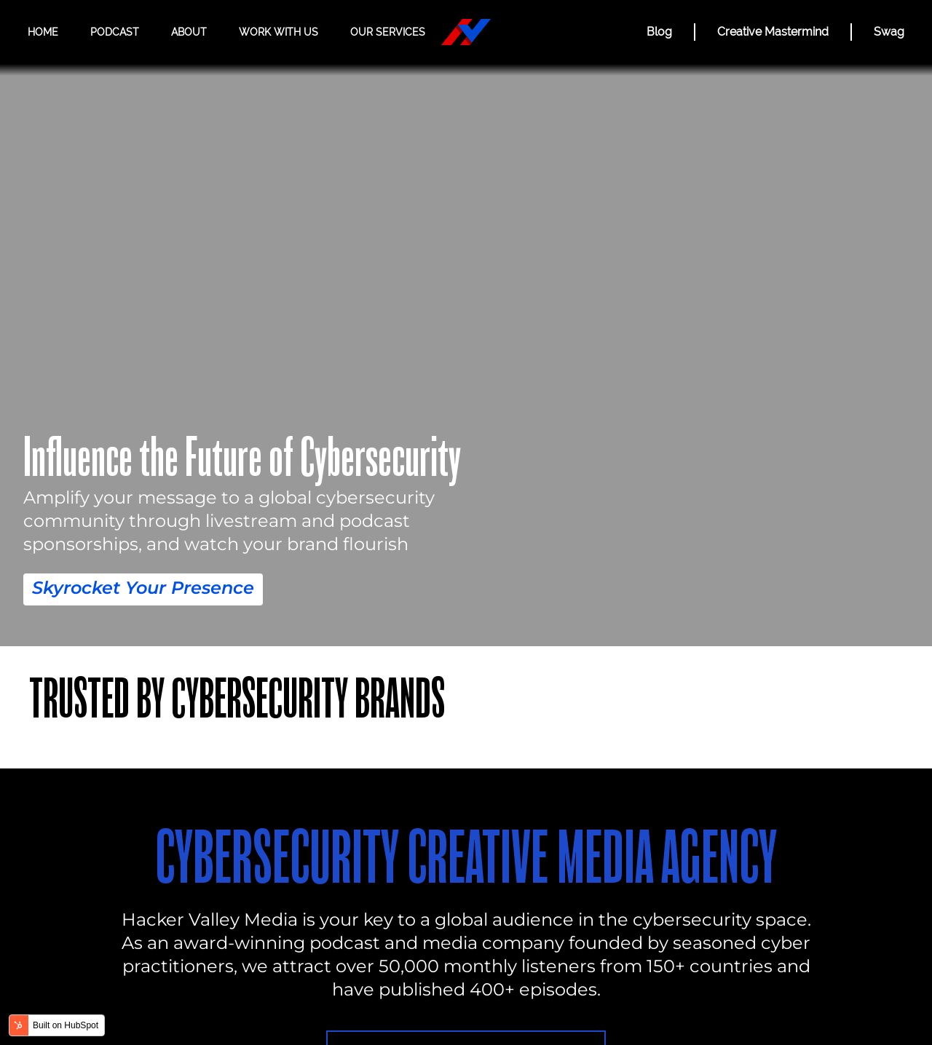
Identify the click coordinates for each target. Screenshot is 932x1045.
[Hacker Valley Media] (466, 32)
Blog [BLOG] (659, 32)
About (189, 32)
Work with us (278, 32)
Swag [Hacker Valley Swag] (889, 32)
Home (43, 32)
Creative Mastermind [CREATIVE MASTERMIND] (773, 32)
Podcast (114, 32)
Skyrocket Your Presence (143, 587)
